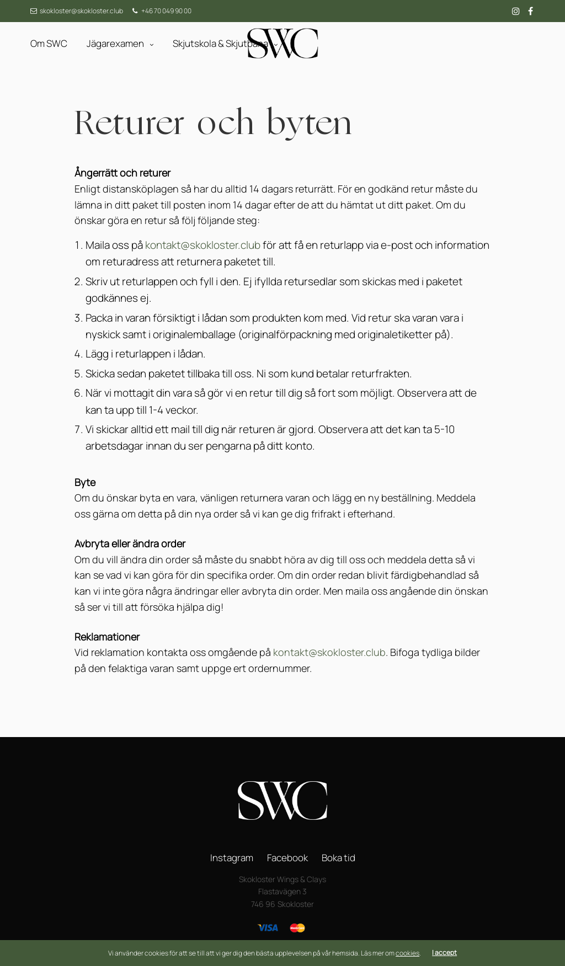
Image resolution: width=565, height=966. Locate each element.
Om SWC (48, 43)
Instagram (231, 857)
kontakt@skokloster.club (202, 245)
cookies (407, 953)
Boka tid (338, 857)
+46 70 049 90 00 (166, 10)
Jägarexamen (115, 43)
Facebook (287, 857)
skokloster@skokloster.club (81, 10)
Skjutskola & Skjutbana (220, 43)
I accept (444, 952)
